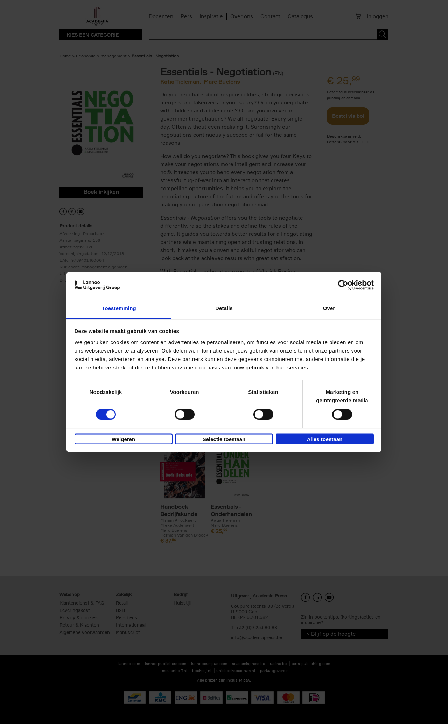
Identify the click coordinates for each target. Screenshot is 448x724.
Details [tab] (224, 308)
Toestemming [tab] (119, 308)
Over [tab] (329, 308)
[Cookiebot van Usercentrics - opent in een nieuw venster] (343, 285)
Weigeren (123, 439)
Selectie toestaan (224, 439)
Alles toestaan (325, 439)
